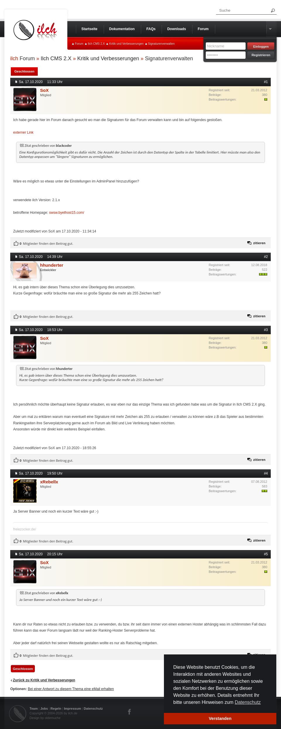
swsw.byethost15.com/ (66, 213)
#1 (266, 82)
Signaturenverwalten (161, 43)
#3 (266, 330)
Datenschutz (93, 708)
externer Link (23, 132)
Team (34, 708)
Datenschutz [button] (248, 702)
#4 (266, 473)
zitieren (259, 243)
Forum (79, 43)
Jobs (44, 708)
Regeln (56, 708)
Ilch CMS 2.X (96, 43)
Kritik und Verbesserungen (126, 43)
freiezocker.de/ (24, 529)
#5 (266, 554)
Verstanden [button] (220, 718)
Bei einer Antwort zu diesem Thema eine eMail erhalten (71, 689)
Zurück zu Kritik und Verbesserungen (44, 680)
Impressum (72, 708)
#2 (266, 257)
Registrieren (260, 55)
